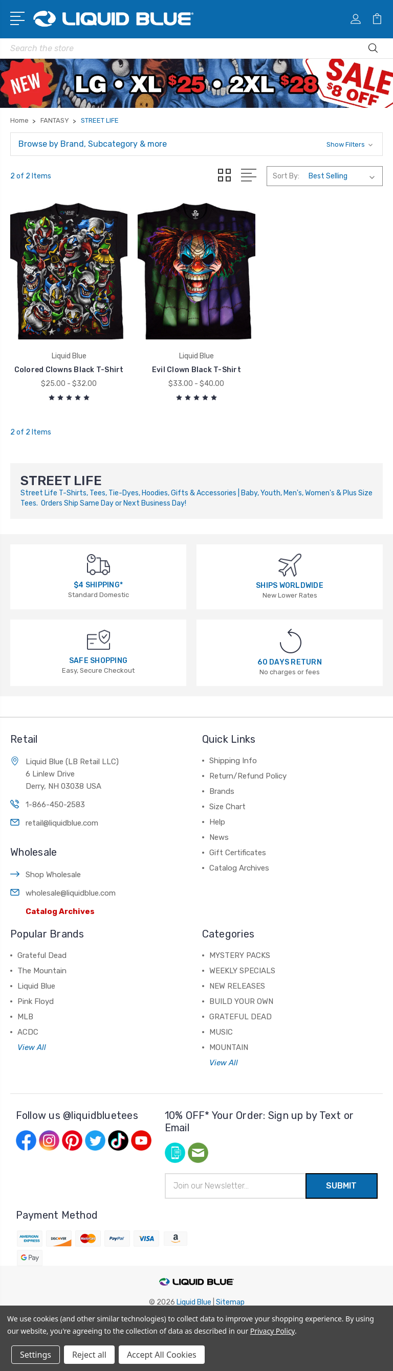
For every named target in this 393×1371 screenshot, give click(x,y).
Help (217, 822)
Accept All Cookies (161, 1354)
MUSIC (221, 1032)
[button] (196, 144)
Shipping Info (233, 760)
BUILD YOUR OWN (241, 1001)
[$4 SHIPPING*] (98, 564)
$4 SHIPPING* (98, 585)
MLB (25, 1016)
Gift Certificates (237, 852)
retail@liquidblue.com (62, 823)
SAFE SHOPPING (98, 660)
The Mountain (42, 970)
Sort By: (286, 176)
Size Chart (227, 806)
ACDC (27, 1032)
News (219, 837)
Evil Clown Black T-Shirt (196, 369)
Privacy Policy (272, 1331)
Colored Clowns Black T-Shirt (69, 369)
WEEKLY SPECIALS (242, 970)
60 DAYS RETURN (289, 662)
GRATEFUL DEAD (240, 1016)
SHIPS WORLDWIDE (289, 585)
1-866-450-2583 (55, 804)
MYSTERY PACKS (239, 955)
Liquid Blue (36, 986)
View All (31, 1047)
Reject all (89, 1354)
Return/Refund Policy (248, 776)
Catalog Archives (60, 911)
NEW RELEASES (237, 986)
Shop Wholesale (53, 874)
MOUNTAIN (228, 1047)
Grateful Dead (42, 955)
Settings (35, 1354)
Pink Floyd (35, 1001)
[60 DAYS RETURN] (290, 640)
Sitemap (230, 1302)
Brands (221, 791)
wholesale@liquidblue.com (71, 893)
